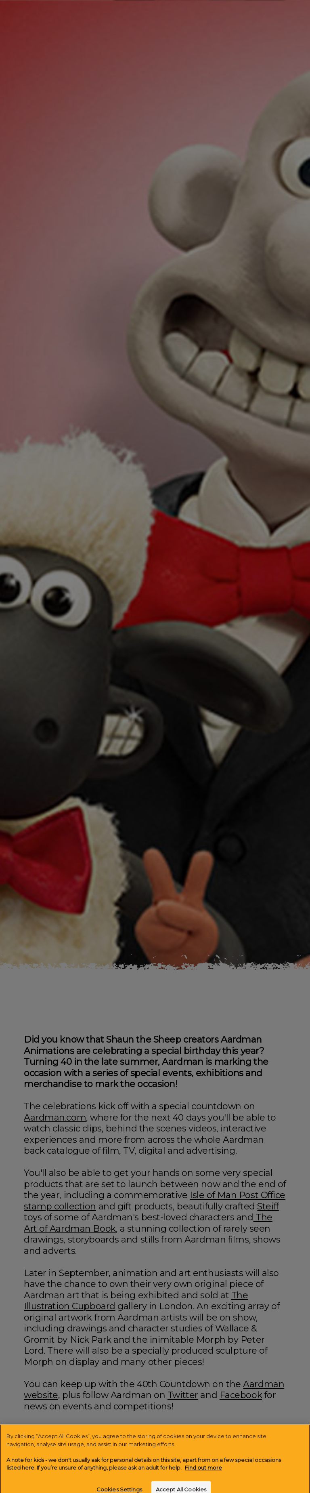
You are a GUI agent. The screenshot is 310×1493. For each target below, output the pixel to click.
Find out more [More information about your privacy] (203, 1474)
